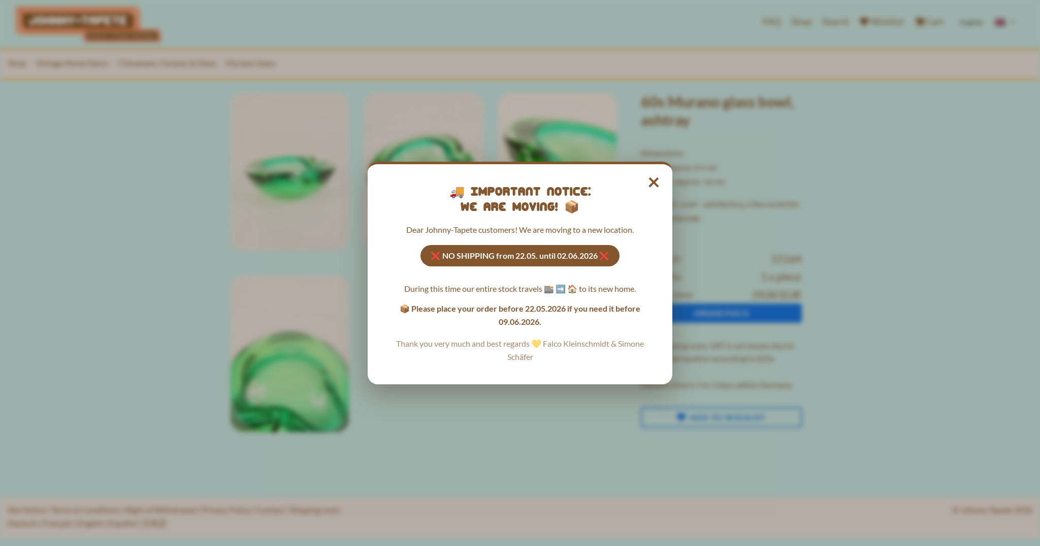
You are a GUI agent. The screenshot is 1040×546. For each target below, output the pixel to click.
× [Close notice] (654, 181)
